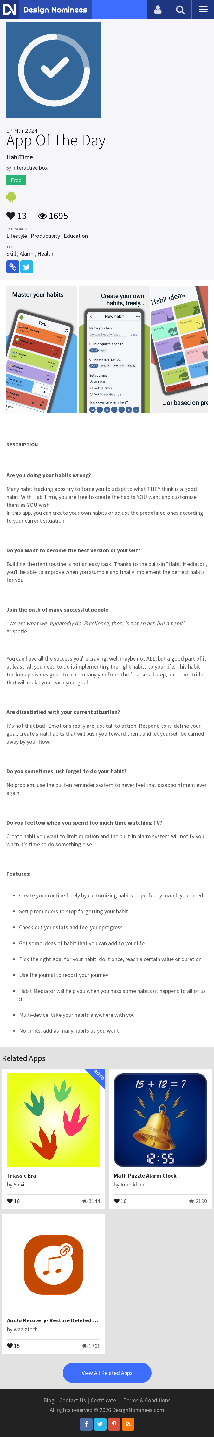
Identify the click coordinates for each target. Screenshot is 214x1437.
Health (45, 253)
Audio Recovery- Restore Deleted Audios (58, 1320)
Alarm (27, 253)
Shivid (21, 1184)
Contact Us (72, 1400)
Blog (49, 1400)
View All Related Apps (107, 1373)
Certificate (103, 1400)
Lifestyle (16, 235)
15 (13, 1345)
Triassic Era (21, 1175)
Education (76, 235)
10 (120, 1200)
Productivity (45, 235)
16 (13, 1200)
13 (16, 212)
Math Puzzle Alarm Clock (145, 1175)
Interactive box (30, 167)
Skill (11, 253)
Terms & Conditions (147, 1400)
